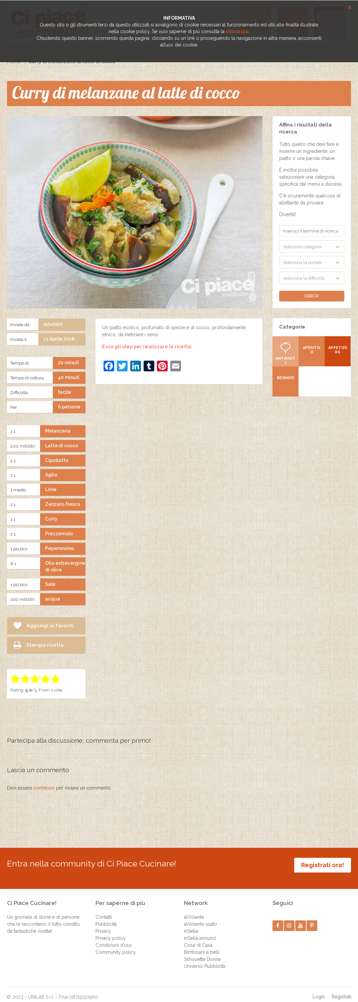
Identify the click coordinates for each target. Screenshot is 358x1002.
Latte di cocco (61, 445)
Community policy (116, 945)
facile (64, 392)
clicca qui (237, 31)
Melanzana (57, 431)
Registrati (341, 990)
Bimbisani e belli (201, 945)
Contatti (104, 910)
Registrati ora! (322, 865)
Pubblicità (106, 917)
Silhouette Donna (202, 952)
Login (319, 990)
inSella (191, 924)
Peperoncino (59, 548)
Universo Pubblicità (204, 960)
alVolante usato (200, 917)
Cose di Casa (198, 938)
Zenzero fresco (62, 504)
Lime (50, 489)
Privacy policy (111, 931)
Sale (50, 584)
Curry (51, 519)
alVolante (194, 910)
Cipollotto (56, 460)
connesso (44, 788)
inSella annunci (200, 931)
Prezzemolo (59, 533)
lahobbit (53, 324)
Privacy (103, 924)
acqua (52, 599)
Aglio (51, 474)
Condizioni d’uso (114, 938)
